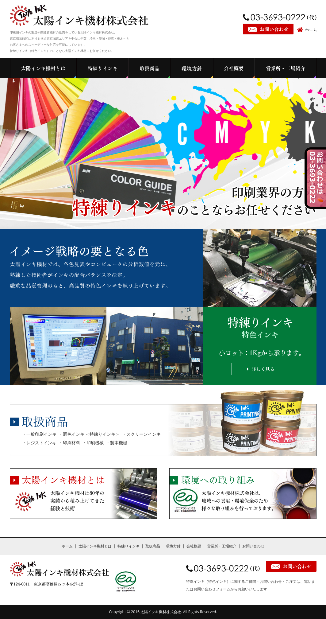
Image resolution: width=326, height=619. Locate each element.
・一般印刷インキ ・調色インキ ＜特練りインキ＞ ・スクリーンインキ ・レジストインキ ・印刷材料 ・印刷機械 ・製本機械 (91, 438)
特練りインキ (128, 546)
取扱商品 (152, 546)
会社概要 (193, 546)
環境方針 (173, 546)
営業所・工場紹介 (221, 546)
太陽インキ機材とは (95, 546)
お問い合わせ (253, 546)
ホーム (67, 546)
